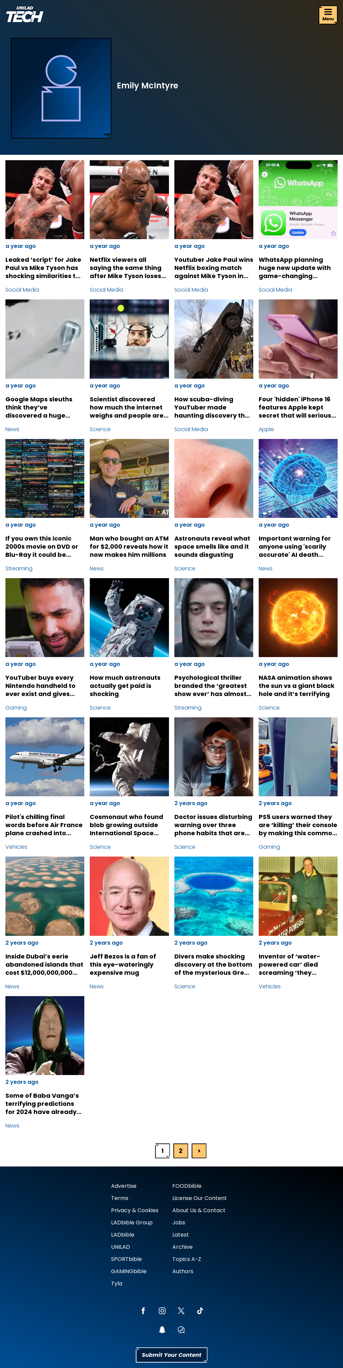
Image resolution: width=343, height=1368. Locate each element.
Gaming (16, 708)
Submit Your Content (171, 1355)
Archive (182, 1247)
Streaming (19, 568)
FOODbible (186, 1186)
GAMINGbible (129, 1271)
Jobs (178, 1222)
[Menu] (328, 15)
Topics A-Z (186, 1259)
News (12, 429)
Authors (182, 1271)
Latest (180, 1235)
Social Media (22, 290)
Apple (266, 429)
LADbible (122, 1235)
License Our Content (199, 1198)
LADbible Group (132, 1222)
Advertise (123, 1186)
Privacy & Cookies (134, 1210)
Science (100, 429)
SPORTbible (126, 1259)
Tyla (116, 1283)
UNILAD (120, 1247)
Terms (119, 1198)
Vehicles (16, 847)
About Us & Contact (199, 1210)
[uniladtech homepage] (24, 15)
